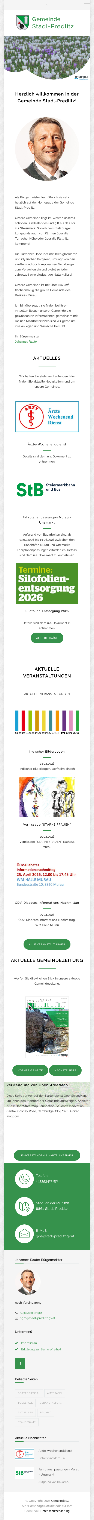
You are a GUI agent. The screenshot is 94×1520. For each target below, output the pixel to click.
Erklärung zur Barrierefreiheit (41, 1349)
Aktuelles (25, 1412)
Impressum (29, 1343)
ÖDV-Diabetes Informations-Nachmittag (47, 902)
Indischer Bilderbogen (47, 751)
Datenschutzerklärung (55, 1511)
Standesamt (27, 1422)
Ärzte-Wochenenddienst (47, 444)
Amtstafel (55, 1393)
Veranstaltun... (51, 1403)
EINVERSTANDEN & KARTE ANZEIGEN (47, 1155)
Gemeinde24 (60, 1500)
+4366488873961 (31, 1313)
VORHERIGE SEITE (30, 1070)
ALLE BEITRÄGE (47, 637)
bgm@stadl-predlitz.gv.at (37, 1318)
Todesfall (25, 1403)
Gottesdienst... (29, 1393)
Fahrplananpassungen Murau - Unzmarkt (59, 1472)
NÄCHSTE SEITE (65, 1070)
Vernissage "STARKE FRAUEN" (47, 824)
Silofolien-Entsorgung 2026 (47, 611)
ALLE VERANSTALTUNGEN (47, 944)
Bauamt (45, 1412)
